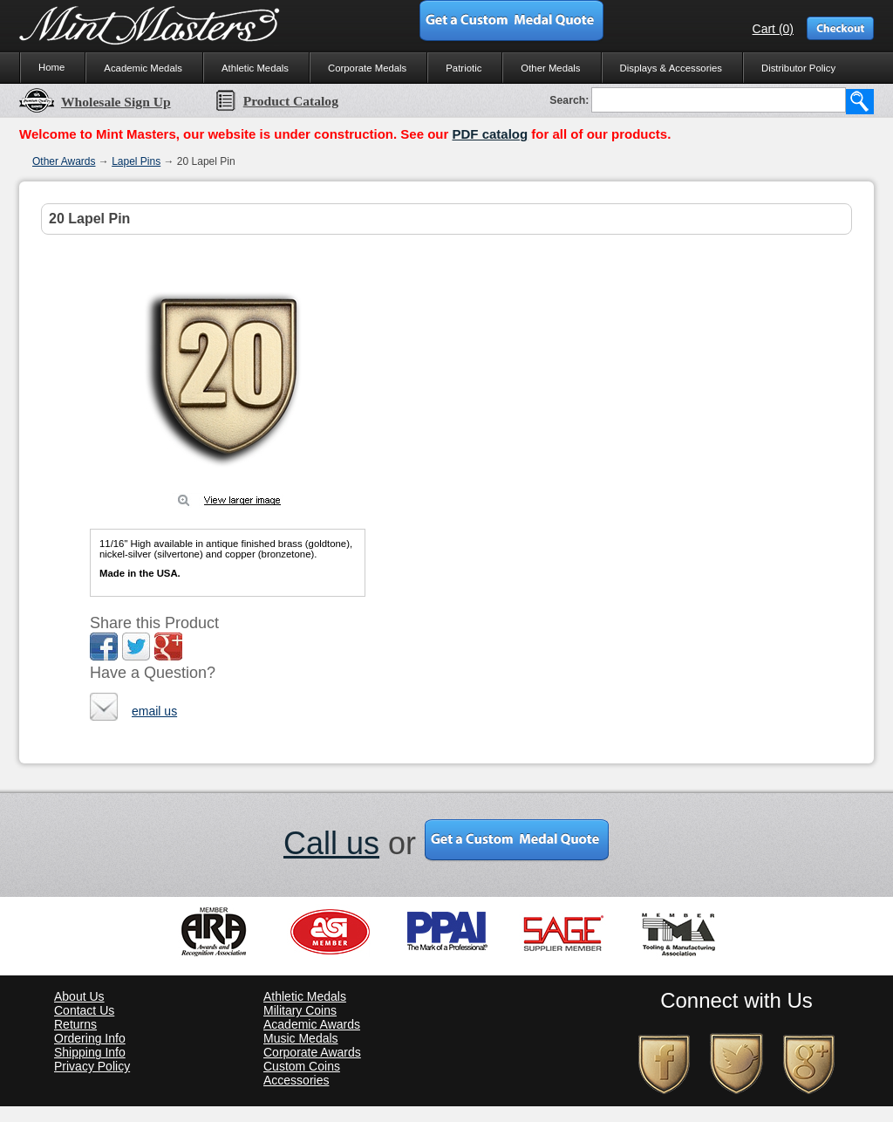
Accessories (296, 1080)
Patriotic (463, 68)
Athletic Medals (255, 68)
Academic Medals (143, 68)
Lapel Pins (136, 161)
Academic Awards (311, 1024)
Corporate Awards (312, 1052)
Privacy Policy (92, 1066)
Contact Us (84, 1010)
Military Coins (300, 1010)
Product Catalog (276, 100)
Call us (331, 843)
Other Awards (63, 161)
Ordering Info (90, 1038)
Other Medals (550, 68)
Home (51, 67)
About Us (79, 996)
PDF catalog (490, 134)
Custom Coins (301, 1066)
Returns (75, 1024)
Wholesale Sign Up (95, 101)
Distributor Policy (798, 68)
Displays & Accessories (671, 68)
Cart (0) (773, 29)
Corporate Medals (367, 68)
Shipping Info (90, 1052)
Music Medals (300, 1038)
